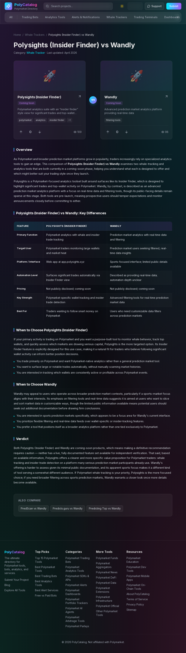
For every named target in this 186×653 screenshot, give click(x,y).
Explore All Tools (14, 590)
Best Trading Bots (46, 576)
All (11, 17)
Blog (7, 585)
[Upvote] (21, 132)
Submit (173, 6)
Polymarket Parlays (77, 626)
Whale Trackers (116, 17)
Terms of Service (137, 599)
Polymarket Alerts (76, 585)
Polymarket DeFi (106, 577)
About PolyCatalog (138, 594)
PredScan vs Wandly (33, 508)
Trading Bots (30, 17)
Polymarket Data (106, 582)
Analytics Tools (55, 17)
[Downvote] (39, 132)
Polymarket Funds (107, 558)
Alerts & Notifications (86, 17)
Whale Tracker (36, 52)
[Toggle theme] (122, 6)
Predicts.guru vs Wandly (68, 508)
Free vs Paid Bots (46, 595)
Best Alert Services (46, 590)
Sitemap (131, 609)
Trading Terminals (146, 17)
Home (17, 34)
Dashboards (172, 17)
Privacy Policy (135, 604)
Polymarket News (107, 572)
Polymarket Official (107, 606)
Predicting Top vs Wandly (105, 508)
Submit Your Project (16, 579)
